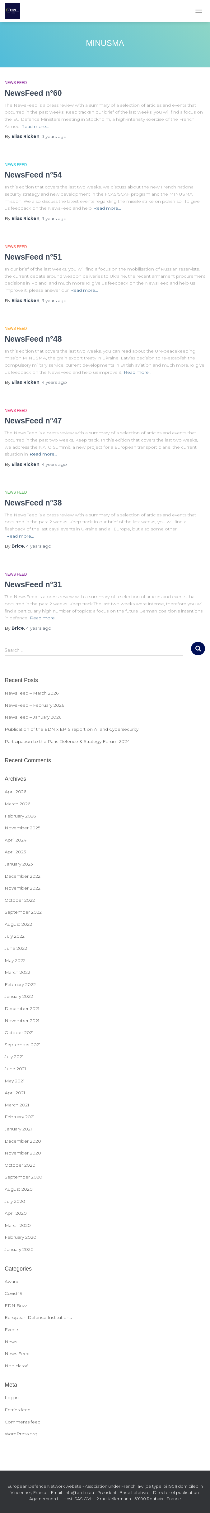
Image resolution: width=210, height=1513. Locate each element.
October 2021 (19, 1032)
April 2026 (15, 791)
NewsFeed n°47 (33, 420)
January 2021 (18, 1129)
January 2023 (19, 864)
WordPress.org (21, 1434)
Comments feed (22, 1422)
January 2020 (19, 1249)
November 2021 (22, 1020)
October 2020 (20, 1165)
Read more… (35, 126)
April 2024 (15, 840)
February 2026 (20, 816)
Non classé (17, 1366)
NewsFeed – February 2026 (34, 705)
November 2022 (22, 888)
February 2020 (20, 1237)
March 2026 (17, 804)
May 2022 (15, 960)
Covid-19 (13, 1293)
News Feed (16, 83)
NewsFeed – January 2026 (33, 717)
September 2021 (23, 1044)
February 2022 (20, 984)
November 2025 (22, 828)
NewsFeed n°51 (33, 256)
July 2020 (15, 1201)
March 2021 (17, 1105)
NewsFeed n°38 (33, 502)
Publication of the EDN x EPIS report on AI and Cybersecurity (71, 729)
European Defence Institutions (38, 1317)
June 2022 (16, 948)
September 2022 (23, 912)
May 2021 (15, 1081)
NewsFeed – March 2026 (31, 693)
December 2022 (22, 876)
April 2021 (15, 1093)
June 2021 (15, 1068)
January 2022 (19, 996)
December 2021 (22, 1008)
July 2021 (14, 1056)
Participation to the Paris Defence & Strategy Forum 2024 (67, 741)
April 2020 (16, 1213)
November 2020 (23, 1153)
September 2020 (23, 1177)
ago (54, 136)
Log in (12, 1397)
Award (11, 1281)
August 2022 (18, 924)
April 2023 (15, 852)
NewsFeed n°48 (33, 338)
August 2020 (19, 1189)
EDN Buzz (16, 1305)
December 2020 (23, 1141)
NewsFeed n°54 (33, 174)
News (11, 1342)
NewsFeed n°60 (33, 93)
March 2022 (17, 972)
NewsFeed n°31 (33, 584)
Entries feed (17, 1410)
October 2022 (20, 900)
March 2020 (18, 1225)
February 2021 (20, 1117)
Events (12, 1329)
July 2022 (15, 936)
